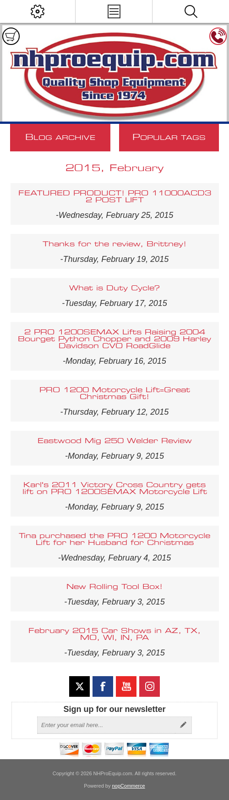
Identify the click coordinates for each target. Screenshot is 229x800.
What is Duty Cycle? (114, 288)
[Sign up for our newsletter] (106, 725)
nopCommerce (128, 786)
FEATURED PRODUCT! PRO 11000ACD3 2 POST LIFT (114, 197)
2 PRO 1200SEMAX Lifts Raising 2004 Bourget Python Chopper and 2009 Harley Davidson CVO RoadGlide (114, 339)
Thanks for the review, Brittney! (114, 244)
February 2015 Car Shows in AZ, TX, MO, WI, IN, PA (114, 634)
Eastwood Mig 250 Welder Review (115, 441)
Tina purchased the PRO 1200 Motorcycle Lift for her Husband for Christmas (114, 539)
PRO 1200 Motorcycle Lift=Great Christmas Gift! (114, 393)
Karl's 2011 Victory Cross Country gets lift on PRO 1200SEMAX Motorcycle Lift (114, 488)
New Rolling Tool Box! (114, 586)
